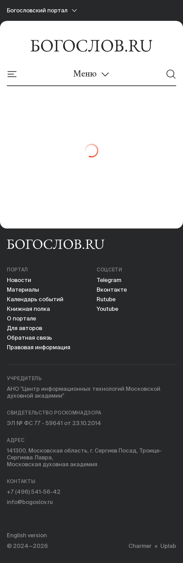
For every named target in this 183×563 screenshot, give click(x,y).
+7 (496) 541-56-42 (34, 492)
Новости (19, 280)
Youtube (107, 309)
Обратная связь (29, 338)
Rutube (106, 299)
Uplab (168, 546)
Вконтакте (112, 289)
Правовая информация (38, 347)
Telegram (109, 280)
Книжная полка (28, 309)
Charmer (140, 546)
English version (27, 535)
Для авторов (24, 328)
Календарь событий (35, 299)
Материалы (23, 289)
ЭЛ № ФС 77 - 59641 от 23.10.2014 (54, 423)
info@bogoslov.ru (30, 502)
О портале (21, 318)
